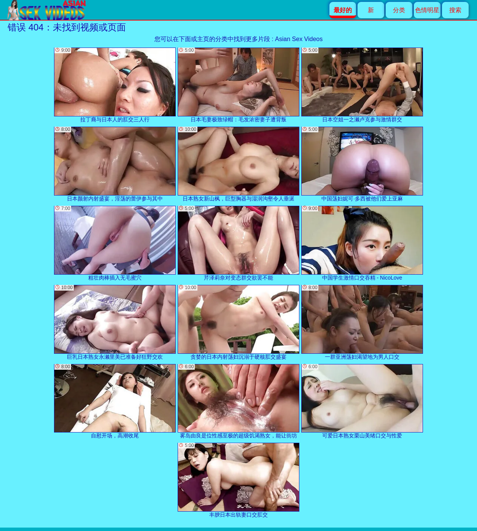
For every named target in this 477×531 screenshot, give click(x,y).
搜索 (455, 10)
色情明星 (427, 10)
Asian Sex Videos (299, 39)
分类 (399, 10)
